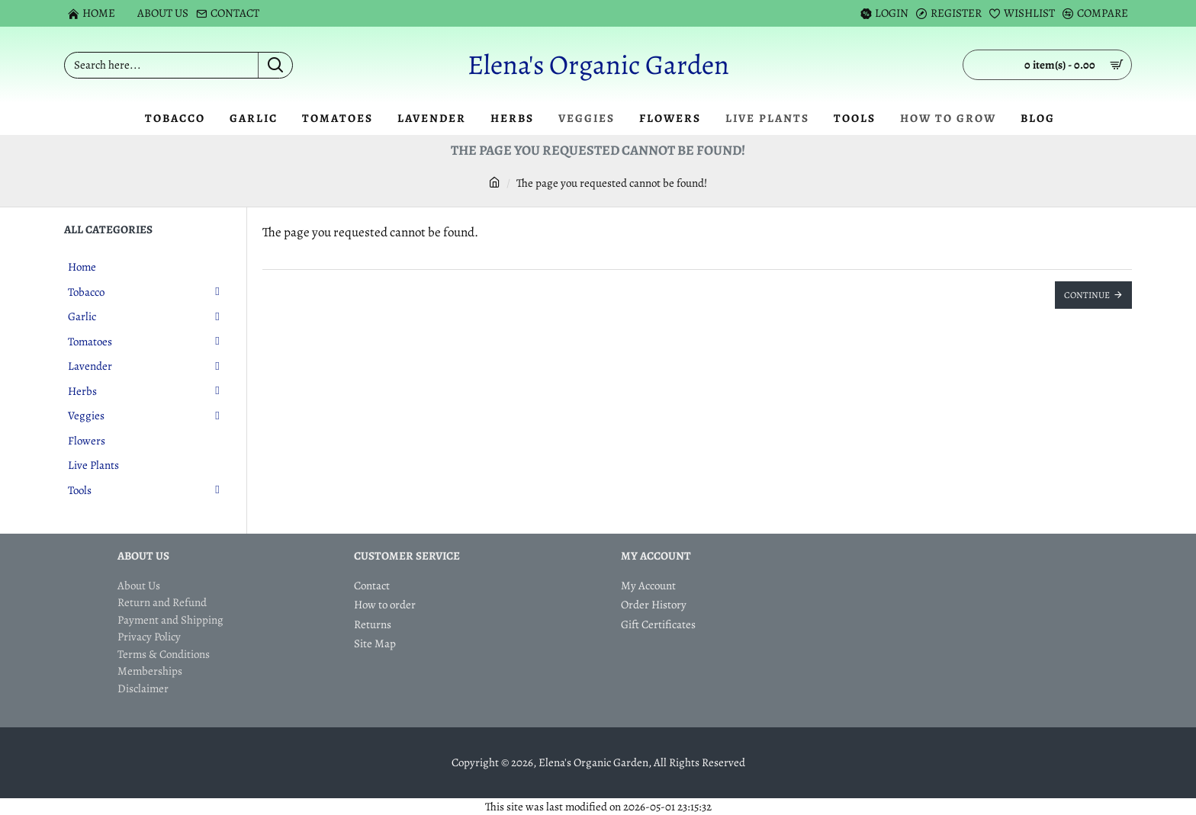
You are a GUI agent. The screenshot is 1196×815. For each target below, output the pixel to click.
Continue (1087, 295)
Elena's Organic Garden (598, 64)
